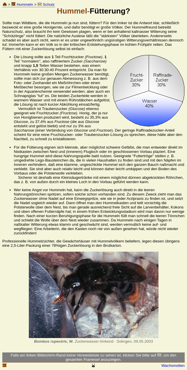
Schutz (45, 4)
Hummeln (22, 4)
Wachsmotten (173, 365)
